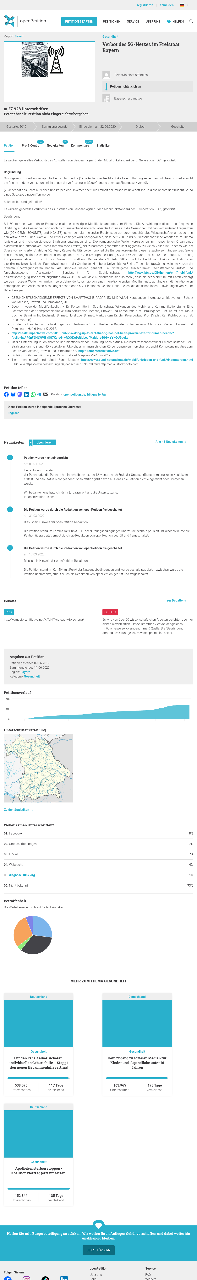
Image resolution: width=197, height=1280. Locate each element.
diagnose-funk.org (22, 875)
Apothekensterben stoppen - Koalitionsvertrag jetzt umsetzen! (38, 1170)
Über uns (96, 1275)
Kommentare (80, 143)
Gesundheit (110, 36)
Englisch (13, 413)
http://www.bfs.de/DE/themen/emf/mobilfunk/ (160, 272)
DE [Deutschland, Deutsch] (184, 5)
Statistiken (103, 145)
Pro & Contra (31, 143)
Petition (9, 145)
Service (133, 21)
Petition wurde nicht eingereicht (46, 458)
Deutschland (38, 997)
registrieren (145, 5)
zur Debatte (175, 600)
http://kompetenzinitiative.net (98, 351)
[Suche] (191, 21)
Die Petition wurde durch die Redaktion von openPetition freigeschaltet (73, 509)
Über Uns (153, 21)
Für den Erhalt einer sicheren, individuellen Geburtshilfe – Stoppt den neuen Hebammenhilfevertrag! (38, 1063)
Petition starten (79, 21)
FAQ (148, 1275)
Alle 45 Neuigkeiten (169, 442)
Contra (110, 612)
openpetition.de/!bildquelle (84, 394)
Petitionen (112, 21)
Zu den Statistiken (17, 810)
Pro (9, 612)
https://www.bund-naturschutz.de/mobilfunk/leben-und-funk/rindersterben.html (137, 360)
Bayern (20, 36)
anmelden (167, 5)
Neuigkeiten (55, 143)
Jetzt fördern (98, 1250)
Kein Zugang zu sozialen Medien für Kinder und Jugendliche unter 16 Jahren (137, 1063)
